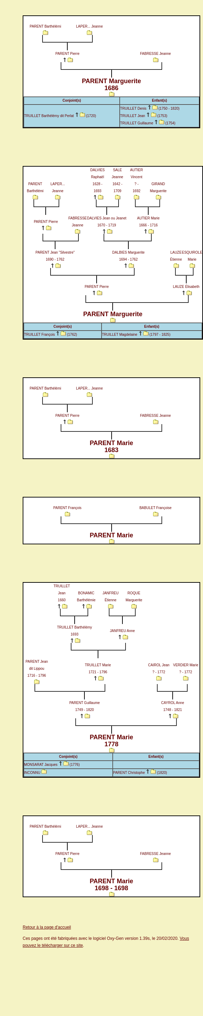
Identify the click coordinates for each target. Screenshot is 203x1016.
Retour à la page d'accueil (47, 927)
